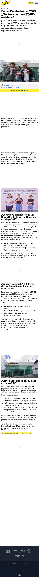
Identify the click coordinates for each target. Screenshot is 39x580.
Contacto (18, 566)
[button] (36, 3)
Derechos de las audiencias (28, 566)
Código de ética (24, 570)
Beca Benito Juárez (26, 433)
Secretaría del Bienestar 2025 (10, 433)
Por (8, 85)
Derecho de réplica (14, 570)
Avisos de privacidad (9, 566)
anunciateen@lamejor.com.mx (25, 563)
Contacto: (11, 563)
